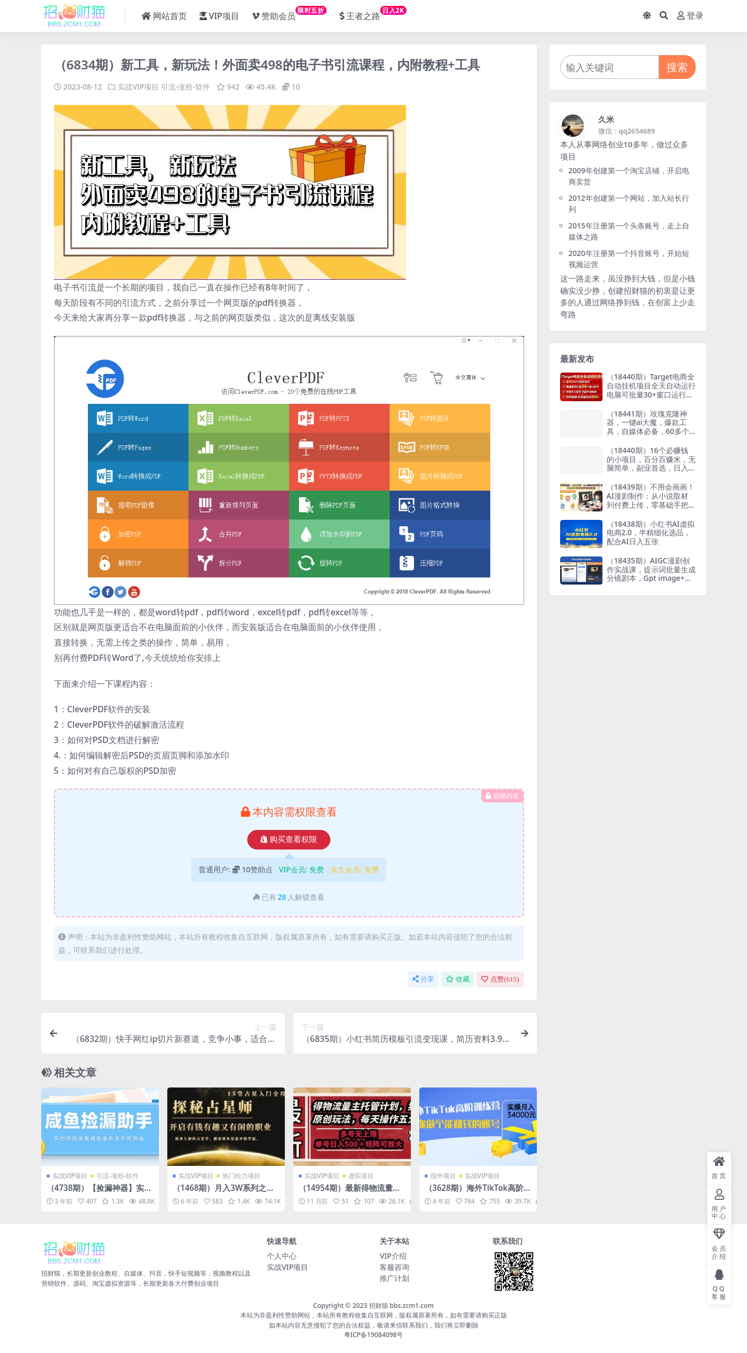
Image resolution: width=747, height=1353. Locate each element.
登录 (690, 15)
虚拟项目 (361, 1175)
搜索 (677, 67)
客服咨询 (394, 1267)
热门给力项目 (241, 1175)
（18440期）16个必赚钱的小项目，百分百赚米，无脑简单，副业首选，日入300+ (651, 463)
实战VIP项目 (138, 87)
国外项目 (443, 1175)
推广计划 (394, 1278)
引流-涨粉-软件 (185, 87)
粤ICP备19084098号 (373, 1334)
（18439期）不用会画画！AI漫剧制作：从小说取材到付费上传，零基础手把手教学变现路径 (651, 500)
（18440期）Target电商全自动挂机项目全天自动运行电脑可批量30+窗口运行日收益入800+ (651, 390)
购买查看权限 (288, 839)
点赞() (500, 979)
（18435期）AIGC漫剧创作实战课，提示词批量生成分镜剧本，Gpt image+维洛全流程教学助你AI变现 (651, 573)
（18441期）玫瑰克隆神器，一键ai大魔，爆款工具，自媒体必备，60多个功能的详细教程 (648, 427)
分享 (423, 979)
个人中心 (281, 1256)
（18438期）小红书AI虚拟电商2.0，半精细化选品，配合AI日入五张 (651, 533)
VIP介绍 (393, 1256)
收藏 (458, 979)
